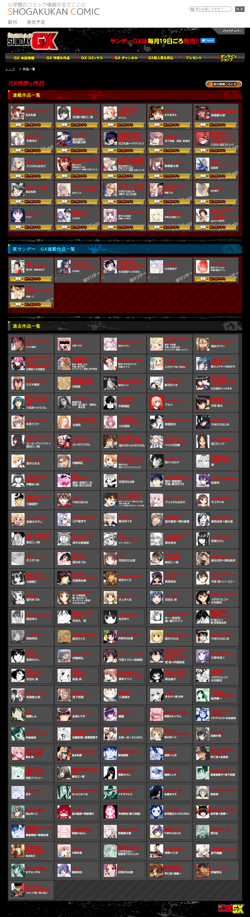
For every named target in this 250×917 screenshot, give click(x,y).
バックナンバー (228, 31)
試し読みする (31, 125)
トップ (10, 69)
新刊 (12, 22)
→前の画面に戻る (224, 84)
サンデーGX (32, 40)
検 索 (239, 9)
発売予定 (36, 22)
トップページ (231, 909)
